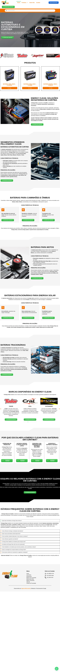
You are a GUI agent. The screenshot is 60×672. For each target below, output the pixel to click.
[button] (0, 409)
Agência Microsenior (26, 588)
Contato (38, 2)
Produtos (25, 3)
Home (18, 2)
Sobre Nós (32, 2)
